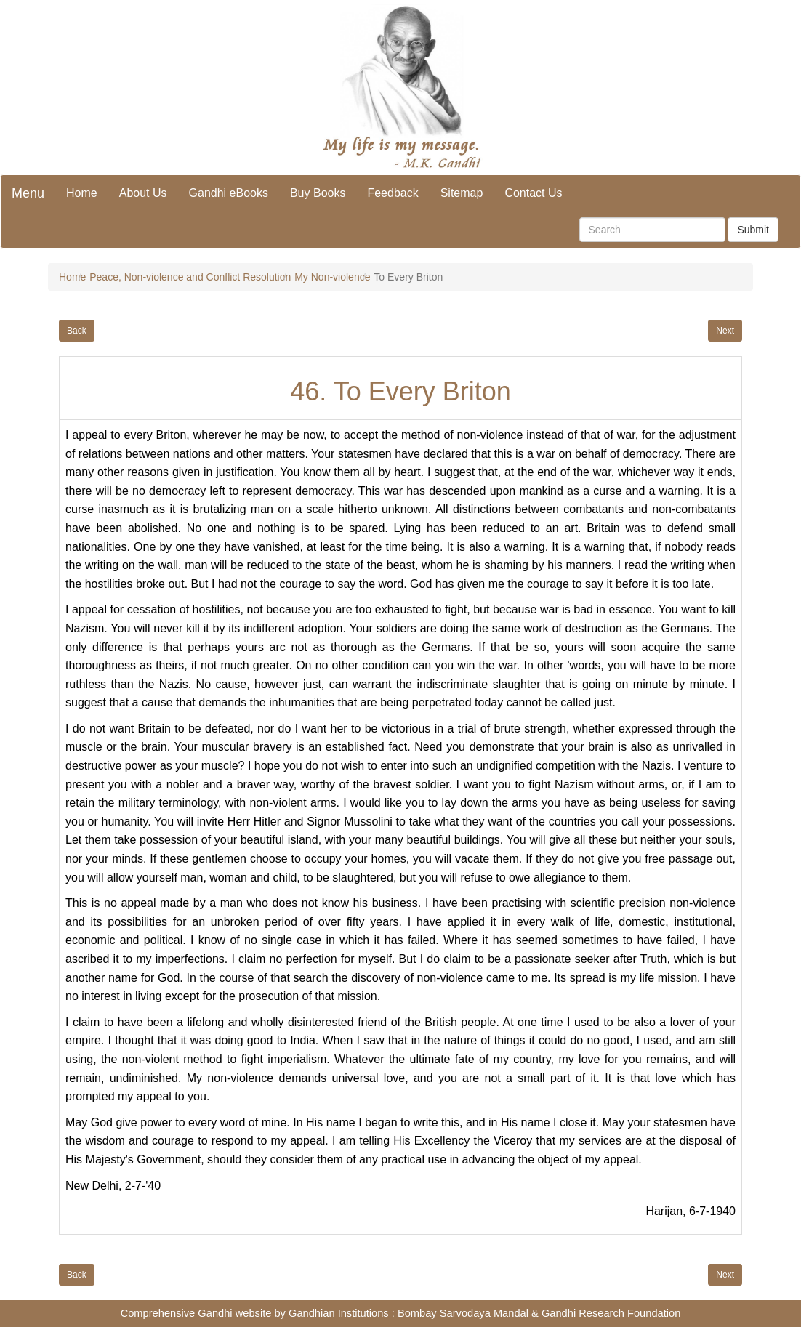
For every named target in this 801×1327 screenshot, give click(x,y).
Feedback (392, 193)
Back (76, 331)
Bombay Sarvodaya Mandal (463, 1313)
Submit (753, 229)
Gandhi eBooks (228, 193)
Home (81, 193)
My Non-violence (332, 277)
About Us (143, 193)
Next (725, 331)
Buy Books (317, 193)
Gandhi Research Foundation (611, 1313)
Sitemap (461, 193)
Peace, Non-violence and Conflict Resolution (190, 277)
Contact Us (533, 193)
